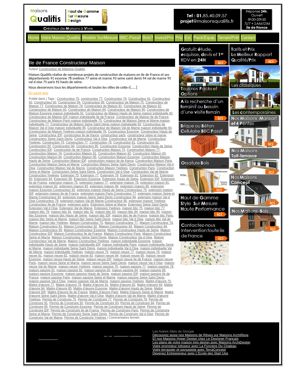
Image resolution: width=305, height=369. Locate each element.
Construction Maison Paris (153, 161)
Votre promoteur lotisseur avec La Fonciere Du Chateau (195, 346)
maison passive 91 (42, 270)
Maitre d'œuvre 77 (41, 285)
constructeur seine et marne (146, 135)
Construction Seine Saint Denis (73, 172)
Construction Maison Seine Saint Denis (108, 164)
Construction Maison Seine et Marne (54, 164)
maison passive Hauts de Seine (87, 274)
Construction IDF (40, 150)
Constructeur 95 (93, 102)
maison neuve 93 (81, 255)
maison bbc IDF (99, 215)
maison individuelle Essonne (130, 241)
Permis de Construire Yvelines (85, 317)
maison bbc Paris (161, 215)
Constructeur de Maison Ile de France (142, 117)
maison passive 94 (125, 270)
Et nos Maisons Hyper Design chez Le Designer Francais (195, 339)
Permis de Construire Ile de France (75, 310)
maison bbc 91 (61, 212)
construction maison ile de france (111, 161)
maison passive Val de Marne (87, 281)
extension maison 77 (93, 183)
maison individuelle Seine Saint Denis (69, 248)
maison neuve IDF (98, 259)
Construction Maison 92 (114, 153)
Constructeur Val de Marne (127, 139)
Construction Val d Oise (113, 172)
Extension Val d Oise (43, 208)
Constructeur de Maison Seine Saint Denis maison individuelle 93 (95, 124)
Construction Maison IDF (69, 161)
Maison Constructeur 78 (156, 223)
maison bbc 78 (39, 212)
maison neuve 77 (122, 252)
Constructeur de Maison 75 (125, 102)
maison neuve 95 (132, 255)
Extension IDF (149, 179)
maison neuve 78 (147, 252)
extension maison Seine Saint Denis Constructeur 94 (99, 197)
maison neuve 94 (106, 255)
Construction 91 (124, 142)
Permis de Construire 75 (59, 299)
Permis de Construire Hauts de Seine (119, 307)
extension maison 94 (104, 186)
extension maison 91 (154, 183)
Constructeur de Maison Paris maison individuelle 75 (65, 120)
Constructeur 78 (115, 99)
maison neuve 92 (55, 255)
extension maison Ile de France (57, 193)
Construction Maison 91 (79, 153)
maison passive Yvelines (127, 281)
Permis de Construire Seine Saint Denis (79, 314)
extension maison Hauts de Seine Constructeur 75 (112, 190)
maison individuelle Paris (119, 245)
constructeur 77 (92, 99)
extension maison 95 (134, 186)
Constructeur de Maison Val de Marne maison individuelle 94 (129, 128)
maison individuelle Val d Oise (117, 248)
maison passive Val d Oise (47, 281)
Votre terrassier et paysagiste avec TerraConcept (189, 350)
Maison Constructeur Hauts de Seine (133, 230)
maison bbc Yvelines (53, 223)
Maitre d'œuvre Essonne (90, 288)
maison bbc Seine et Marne (48, 219)
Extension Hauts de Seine (120, 179)
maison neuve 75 (96, 252)
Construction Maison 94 (45, 157)
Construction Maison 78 (45, 153)
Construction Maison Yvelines (107, 168)
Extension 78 (109, 175)
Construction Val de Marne (149, 172)
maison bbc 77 (154, 208)
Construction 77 (77, 142)
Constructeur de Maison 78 (64, 106)
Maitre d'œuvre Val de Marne (125, 296)
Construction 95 (87, 146)
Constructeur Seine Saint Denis (51, 139)
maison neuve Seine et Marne (58, 263)
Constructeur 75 (68, 99)
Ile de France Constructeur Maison (67, 62)
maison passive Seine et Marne (93, 277)
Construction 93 (40, 146)
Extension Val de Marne (76, 208)
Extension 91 (129, 175)
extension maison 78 (124, 183)
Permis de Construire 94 (137, 303)
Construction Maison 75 (108, 150)
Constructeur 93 (45, 102)
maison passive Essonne (46, 274)
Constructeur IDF (50, 135)
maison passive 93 (97, 270)
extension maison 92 (43, 186)
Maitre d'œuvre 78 (68, 285)
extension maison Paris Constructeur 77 (108, 193)
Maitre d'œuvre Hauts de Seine (130, 288)
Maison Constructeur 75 (86, 223)
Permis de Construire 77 (94, 299)
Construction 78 (100, 142)
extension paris (78, 204)
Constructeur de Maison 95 (126, 110)
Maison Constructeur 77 (121, 223)
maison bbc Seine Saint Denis (89, 219)
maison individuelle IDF (84, 245)
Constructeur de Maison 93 (48, 110)
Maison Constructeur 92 (80, 226)
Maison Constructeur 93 (115, 226)
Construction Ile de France (72, 150)
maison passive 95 (152, 270)
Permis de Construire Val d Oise (131, 314)
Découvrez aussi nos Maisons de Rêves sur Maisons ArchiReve (201, 335)
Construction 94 (63, 146)
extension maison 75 (63, 183)
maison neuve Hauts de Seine (64, 259)
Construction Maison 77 (143, 150)
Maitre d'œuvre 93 (149, 285)
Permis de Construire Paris (119, 310)
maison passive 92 (69, 270)
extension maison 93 (73, 186)
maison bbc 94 (127, 212)
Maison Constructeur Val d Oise (130, 237)
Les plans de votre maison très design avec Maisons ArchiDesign (201, 342)
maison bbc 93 (105, 212)
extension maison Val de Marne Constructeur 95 (93, 201)
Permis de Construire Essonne (70, 307)
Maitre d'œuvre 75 (158, 281)
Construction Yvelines (44, 175)
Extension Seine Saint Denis (148, 204)
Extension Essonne (87, 179)
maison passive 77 (133, 266)
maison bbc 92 (83, 212)
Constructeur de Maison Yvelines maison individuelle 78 (67, 131)
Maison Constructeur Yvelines (88, 241)
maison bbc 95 (149, 212)
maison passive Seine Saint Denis (140, 277)
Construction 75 (53, 142)
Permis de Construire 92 (66, 303)
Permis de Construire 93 (101, 303)
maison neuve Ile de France (132, 259)
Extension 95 (63, 179)
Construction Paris (142, 168)
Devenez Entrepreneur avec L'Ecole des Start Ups (190, 353)
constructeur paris (113, 135)
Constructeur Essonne (123, 131)
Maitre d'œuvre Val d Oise (86, 296)
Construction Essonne (115, 146)
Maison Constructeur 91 (45, 226)
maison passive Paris (55, 277)
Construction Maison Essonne (119, 157)
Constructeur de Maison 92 (142, 106)
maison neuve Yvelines (74, 266)
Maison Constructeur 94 (150, 226)
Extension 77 (89, 175)
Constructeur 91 (139, 99)
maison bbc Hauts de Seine (68, 215)
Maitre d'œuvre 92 (122, 285)
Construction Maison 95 (79, 157)
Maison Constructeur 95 (45, 230)
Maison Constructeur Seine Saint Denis (79, 237)
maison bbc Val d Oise (127, 219)
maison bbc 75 (132, 208)
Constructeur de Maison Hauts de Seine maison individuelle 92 (128, 113)
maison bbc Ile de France (129, 215)
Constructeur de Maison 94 (87, 110)
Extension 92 (149, 175)
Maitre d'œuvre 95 (59, 288)
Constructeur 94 (69, 102)
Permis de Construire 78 (130, 299)
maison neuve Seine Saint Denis (103, 263)
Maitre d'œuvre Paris (103, 292)
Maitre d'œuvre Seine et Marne (141, 292)
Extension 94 (43, 179)
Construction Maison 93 (149, 153)
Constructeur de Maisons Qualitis (62, 69)
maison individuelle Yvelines (63, 252)
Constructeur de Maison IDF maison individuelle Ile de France (72, 117)
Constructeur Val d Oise (90, 139)
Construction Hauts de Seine (152, 146)
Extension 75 (70, 175)
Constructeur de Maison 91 (103, 106)
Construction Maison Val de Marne (61, 168)
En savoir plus (38, 93)
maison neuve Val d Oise (145, 263)
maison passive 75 (105, 266)
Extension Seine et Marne (108, 204)
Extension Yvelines (107, 208)
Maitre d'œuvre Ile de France (67, 292)
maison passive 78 (160, 266)
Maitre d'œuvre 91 (95, 285)
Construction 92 (148, 142)
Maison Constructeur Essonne (85, 230)
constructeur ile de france (81, 135)
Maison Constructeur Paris (122, 234)
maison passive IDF (124, 274)
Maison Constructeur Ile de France (78, 234)
